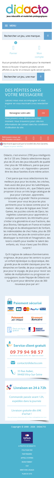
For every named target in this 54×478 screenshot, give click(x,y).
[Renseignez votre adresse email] (20, 113)
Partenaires (27, 454)
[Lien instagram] (41, 138)
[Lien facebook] (26, 138)
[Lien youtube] (33, 138)
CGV (27, 466)
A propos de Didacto (27, 446)
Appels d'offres (27, 458)
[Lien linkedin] (48, 138)
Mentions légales (27, 470)
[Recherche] (48, 36)
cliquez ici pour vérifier (13, 146)
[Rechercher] (25, 36)
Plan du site (27, 474)
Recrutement (27, 462)
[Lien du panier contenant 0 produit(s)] (13, 50)
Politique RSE (27, 450)
